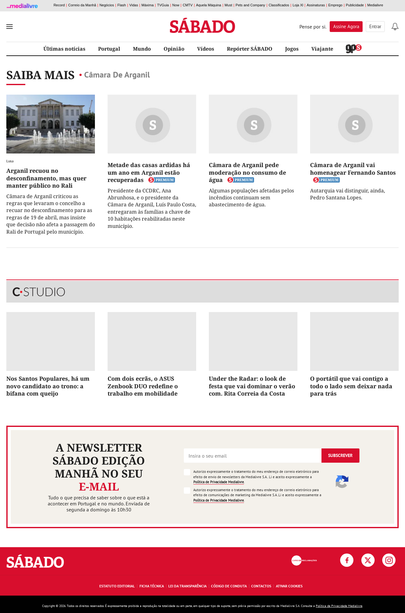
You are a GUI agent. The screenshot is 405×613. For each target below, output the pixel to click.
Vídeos (205, 48)
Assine (346, 26)
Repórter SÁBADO (249, 48)
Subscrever (340, 455)
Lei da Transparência (187, 586)
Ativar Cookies (289, 586)
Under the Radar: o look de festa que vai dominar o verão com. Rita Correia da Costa (252, 386)
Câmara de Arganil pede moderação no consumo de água (247, 172)
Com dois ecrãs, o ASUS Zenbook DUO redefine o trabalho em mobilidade (143, 386)
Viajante (322, 48)
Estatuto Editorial (117, 586)
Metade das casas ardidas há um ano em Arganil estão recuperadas (149, 172)
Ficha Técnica (152, 586)
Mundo (142, 48)
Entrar (375, 26)
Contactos (261, 586)
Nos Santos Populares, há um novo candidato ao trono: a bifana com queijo (48, 386)
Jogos (292, 48)
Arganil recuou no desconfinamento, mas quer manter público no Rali (46, 178)
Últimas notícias (64, 48)
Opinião (174, 48)
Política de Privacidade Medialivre (218, 482)
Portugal (109, 48)
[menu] (9, 26)
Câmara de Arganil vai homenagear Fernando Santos (353, 168)
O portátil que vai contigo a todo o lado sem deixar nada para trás (351, 386)
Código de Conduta (229, 586)
